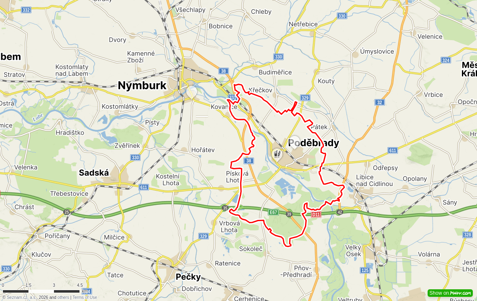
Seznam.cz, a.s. (21, 297)
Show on (450, 293)
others (63, 297)
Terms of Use (84, 297)
